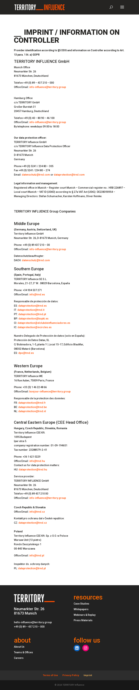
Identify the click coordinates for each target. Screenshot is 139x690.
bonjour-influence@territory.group (50, 391)
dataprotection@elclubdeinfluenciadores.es (44, 322)
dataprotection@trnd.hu (33, 469)
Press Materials (83, 620)
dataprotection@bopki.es (33, 318)
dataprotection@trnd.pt (32, 314)
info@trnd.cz (37, 511)
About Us (19, 646)
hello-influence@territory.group (33, 622)
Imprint (88, 675)
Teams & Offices (23, 652)
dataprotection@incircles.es (35, 327)
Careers (19, 658)
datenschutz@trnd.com (36, 174)
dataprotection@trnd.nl (32, 411)
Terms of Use (50, 675)
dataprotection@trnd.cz (32, 522)
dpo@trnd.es (26, 353)
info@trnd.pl (36, 555)
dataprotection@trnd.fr (32, 402)
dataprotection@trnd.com (69, 174)
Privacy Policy (70, 675)
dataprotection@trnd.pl (32, 568)
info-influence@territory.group (47, 87)
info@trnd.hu (37, 461)
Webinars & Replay (85, 614)
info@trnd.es (37, 294)
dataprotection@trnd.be (32, 407)
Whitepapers (81, 609)
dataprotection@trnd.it (30, 309)
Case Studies (81, 603)
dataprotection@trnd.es (32, 305)
